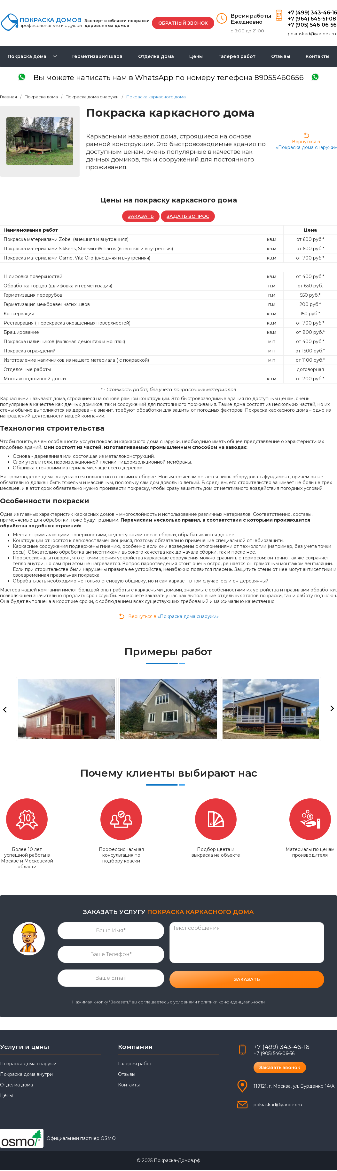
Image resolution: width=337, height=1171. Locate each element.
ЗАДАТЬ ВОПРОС (188, 217)
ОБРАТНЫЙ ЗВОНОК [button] (182, 23)
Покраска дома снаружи (28, 1065)
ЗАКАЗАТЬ (140, 217)
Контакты (317, 57)
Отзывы (280, 57)
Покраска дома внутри (26, 1075)
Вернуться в (306, 142)
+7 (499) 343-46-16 (311, 13)
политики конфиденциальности (231, 1003)
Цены (196, 57)
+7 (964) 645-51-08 (311, 19)
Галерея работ (236, 57)
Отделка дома (156, 57)
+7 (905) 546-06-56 (311, 25)
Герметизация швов (97, 57)
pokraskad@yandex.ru (310, 33)
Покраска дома (27, 57)
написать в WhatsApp (168, 78)
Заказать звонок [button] (280, 1069)
